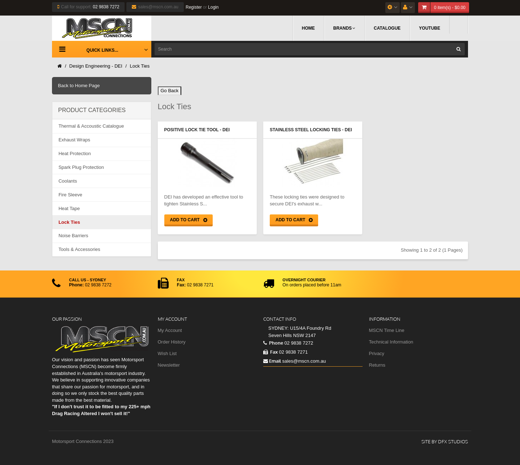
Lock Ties (140, 66)
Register (194, 7)
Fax (270, 352)
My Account (170, 330)
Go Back (170, 90)
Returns (377, 365)
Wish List (167, 353)
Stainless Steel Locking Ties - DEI (311, 129)
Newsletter (169, 365)
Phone (273, 343)
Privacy (377, 353)
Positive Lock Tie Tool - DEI (197, 129)
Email (272, 361)
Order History (172, 342)
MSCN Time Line (386, 330)
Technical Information (391, 342)
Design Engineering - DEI (95, 66)
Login (213, 7)
